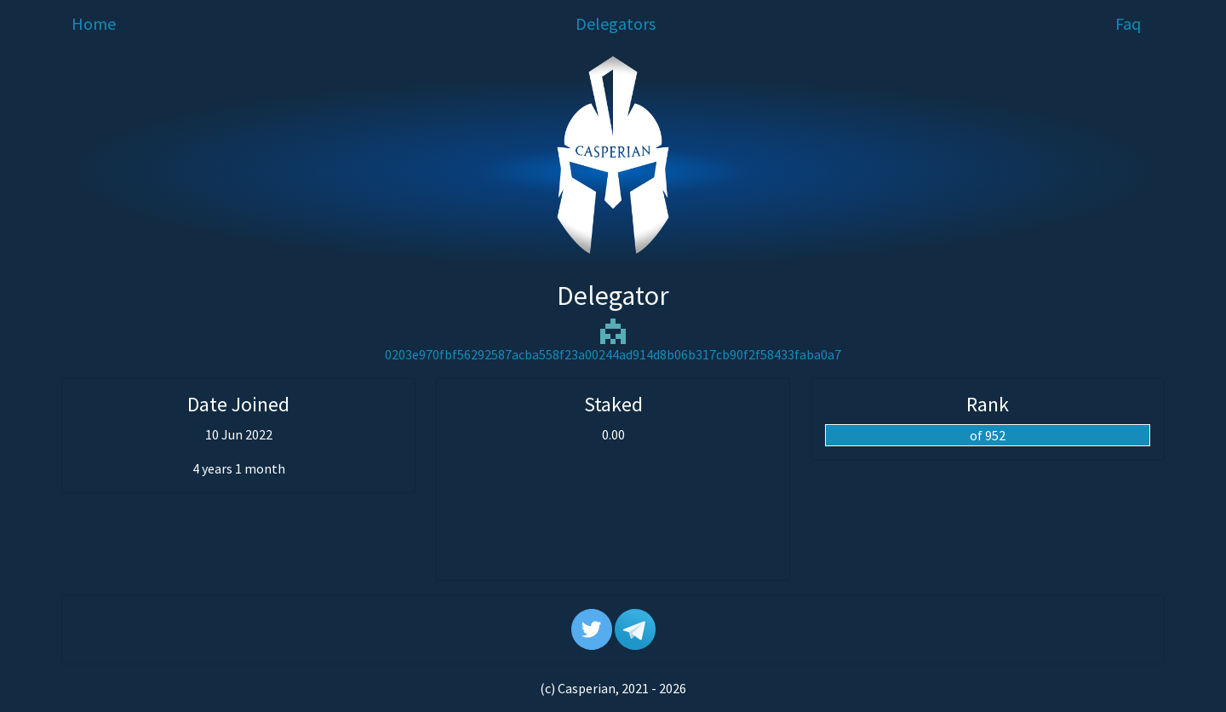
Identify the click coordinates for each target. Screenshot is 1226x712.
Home (94, 23)
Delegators (616, 23)
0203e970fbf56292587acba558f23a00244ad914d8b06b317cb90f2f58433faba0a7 (613, 354)
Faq (1128, 23)
